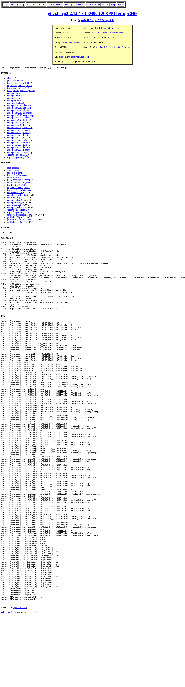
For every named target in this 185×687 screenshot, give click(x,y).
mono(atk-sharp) (14, 93)
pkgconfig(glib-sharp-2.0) (18, 210)
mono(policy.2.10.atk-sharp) (19, 106)
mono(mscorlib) (14, 205)
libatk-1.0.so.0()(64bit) (17, 175)
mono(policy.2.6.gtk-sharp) (18, 138)
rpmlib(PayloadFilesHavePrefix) (21, 220)
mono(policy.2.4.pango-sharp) (20, 128)
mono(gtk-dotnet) (14, 98)
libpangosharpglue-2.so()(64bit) (21, 91)
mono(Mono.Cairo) (15, 193)
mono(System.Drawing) (17, 195)
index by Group (17, 4)
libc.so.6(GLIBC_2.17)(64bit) (20, 180)
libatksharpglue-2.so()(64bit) (19, 83)
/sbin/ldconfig (13, 168)
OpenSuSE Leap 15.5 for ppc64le (96, 20)
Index (5, 4)
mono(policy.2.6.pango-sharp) (20, 140)
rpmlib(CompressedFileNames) (20, 215)
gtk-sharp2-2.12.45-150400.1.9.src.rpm (113, 47)
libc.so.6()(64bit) (14, 178)
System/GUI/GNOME (71, 42)
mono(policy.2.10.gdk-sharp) (19, 108)
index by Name (93, 4)
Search (121, 4)
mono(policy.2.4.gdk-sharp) (19, 120)
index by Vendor (55, 4)
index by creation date (74, 4)
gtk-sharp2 (11, 78)
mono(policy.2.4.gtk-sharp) (18, 125)
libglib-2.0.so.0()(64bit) (17, 185)
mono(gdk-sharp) (14, 96)
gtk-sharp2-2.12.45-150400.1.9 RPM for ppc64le (92, 13)
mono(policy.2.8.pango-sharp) (20, 153)
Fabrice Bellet (7, 683)
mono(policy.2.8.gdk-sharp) (19, 145)
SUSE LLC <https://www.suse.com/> (107, 33)
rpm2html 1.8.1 (20, 679)
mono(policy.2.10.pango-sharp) (20, 115)
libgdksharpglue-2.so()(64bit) (19, 86)
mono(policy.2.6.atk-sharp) (18, 130)
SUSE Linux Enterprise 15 (107, 28)
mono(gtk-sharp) (14, 101)
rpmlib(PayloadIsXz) (16, 222)
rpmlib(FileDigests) (15, 217)
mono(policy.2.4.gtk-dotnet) (19, 123)
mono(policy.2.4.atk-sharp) (18, 118)
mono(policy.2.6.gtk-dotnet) (19, 135)
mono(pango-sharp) (15, 103)
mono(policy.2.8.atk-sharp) (18, 143)
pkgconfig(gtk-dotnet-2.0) (18, 155)
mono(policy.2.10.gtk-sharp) (19, 113)
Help (113, 4)
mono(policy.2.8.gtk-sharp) (18, 150)
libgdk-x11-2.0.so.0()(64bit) (19, 183)
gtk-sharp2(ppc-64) (15, 81)
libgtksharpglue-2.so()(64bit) (19, 88)
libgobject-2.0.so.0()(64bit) (18, 188)
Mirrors (105, 4)
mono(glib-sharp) (14, 203)
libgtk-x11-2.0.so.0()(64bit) (19, 190)
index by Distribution (36, 4)
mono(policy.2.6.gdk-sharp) (19, 133)
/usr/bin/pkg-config (15, 173)
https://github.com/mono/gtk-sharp (74, 57)
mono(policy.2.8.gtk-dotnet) (19, 148)
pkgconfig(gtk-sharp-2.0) (18, 157)
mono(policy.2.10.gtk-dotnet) (19, 111)
